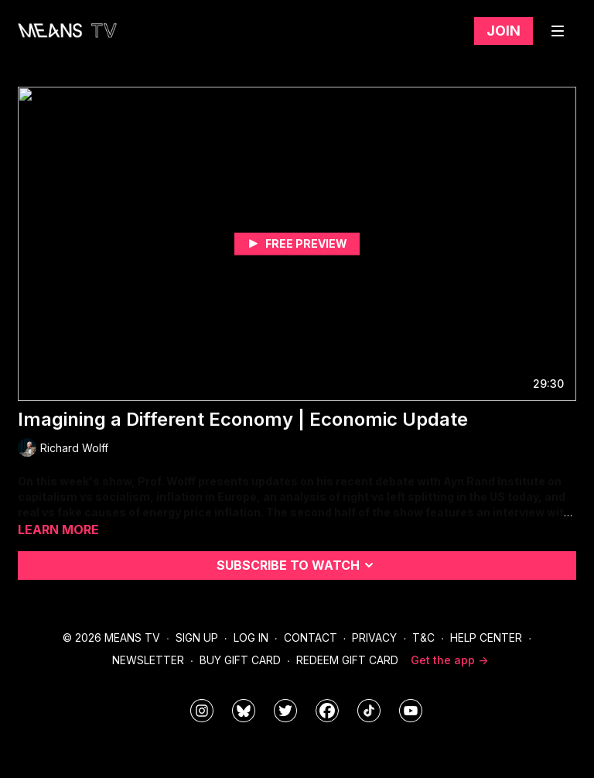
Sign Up (197, 637)
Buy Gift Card (240, 660)
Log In (251, 637)
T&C (423, 637)
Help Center (486, 637)
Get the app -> (449, 660)
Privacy (374, 637)
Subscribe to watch (297, 565)
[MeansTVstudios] (243, 710)
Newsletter (148, 660)
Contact (310, 637)
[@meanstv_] (369, 710)
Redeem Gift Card (347, 660)
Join (503, 30)
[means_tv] (201, 710)
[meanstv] (327, 710)
